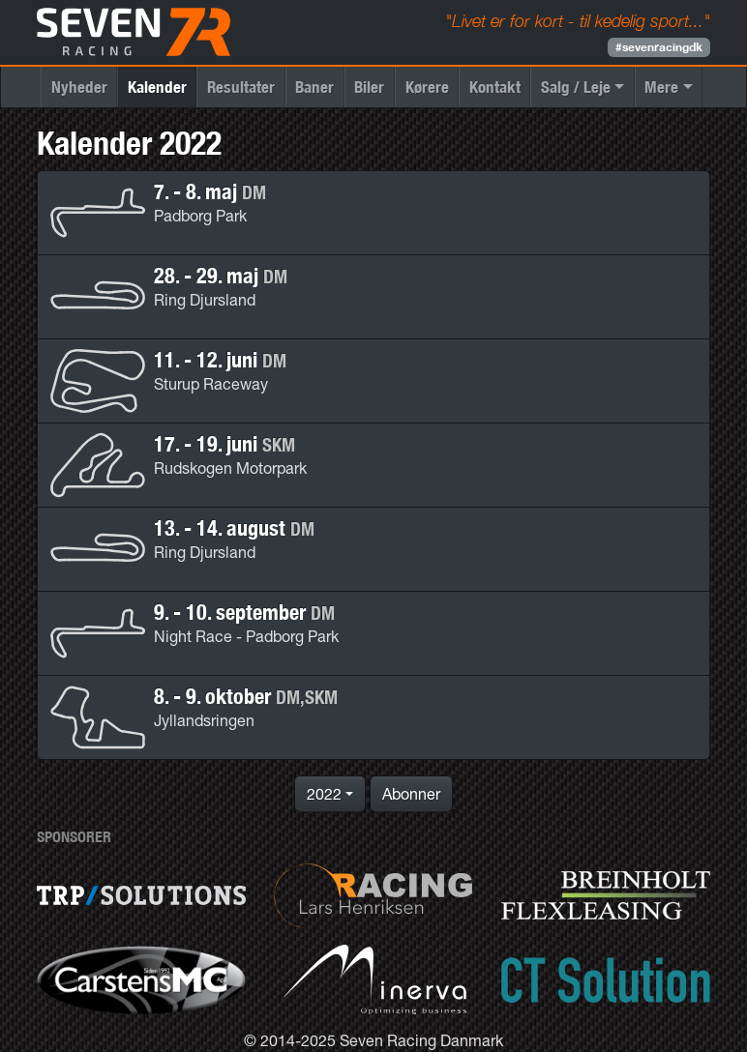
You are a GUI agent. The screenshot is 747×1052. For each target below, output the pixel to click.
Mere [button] (661, 86)
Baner (314, 86)
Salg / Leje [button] (576, 86)
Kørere (427, 86)
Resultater (241, 86)
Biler (369, 86)
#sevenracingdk (658, 47)
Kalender (157, 86)
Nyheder (79, 86)
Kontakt (495, 86)
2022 (324, 794)
